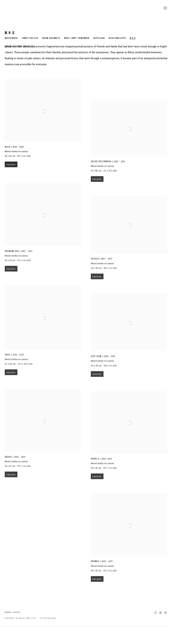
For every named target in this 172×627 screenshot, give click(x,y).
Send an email (165, 612)
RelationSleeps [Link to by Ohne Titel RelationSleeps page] (117, 38)
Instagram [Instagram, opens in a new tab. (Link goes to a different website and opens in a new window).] (155, 612)
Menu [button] (165, 8)
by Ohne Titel (86, 8)
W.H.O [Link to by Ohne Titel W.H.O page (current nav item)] (133, 38)
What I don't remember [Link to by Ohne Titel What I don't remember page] (76, 38)
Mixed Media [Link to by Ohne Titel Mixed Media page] (11, 38)
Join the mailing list (160, 612)
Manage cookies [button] (13, 612)
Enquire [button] (11, 167)
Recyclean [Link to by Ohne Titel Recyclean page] (99, 38)
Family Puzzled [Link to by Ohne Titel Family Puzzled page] (30, 38)
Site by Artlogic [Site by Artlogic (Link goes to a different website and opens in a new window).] (48, 618)
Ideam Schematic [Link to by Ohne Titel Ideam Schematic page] (51, 38)
